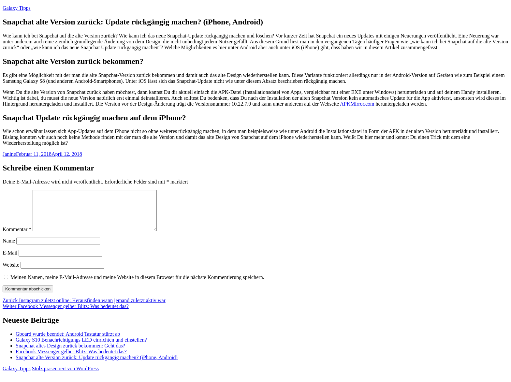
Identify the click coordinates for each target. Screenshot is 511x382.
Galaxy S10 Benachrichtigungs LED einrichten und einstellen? (81, 347)
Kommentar (17, 237)
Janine (9, 154)
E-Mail (10, 260)
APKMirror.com (357, 104)
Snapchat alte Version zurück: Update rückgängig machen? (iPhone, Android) (97, 365)
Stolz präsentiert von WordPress (65, 376)
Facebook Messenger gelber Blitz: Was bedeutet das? (71, 359)
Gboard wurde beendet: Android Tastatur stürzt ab (68, 342)
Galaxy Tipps (17, 8)
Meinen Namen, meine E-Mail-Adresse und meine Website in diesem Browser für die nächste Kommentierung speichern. (137, 285)
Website (11, 272)
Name (9, 248)
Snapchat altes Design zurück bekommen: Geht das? (70, 353)
